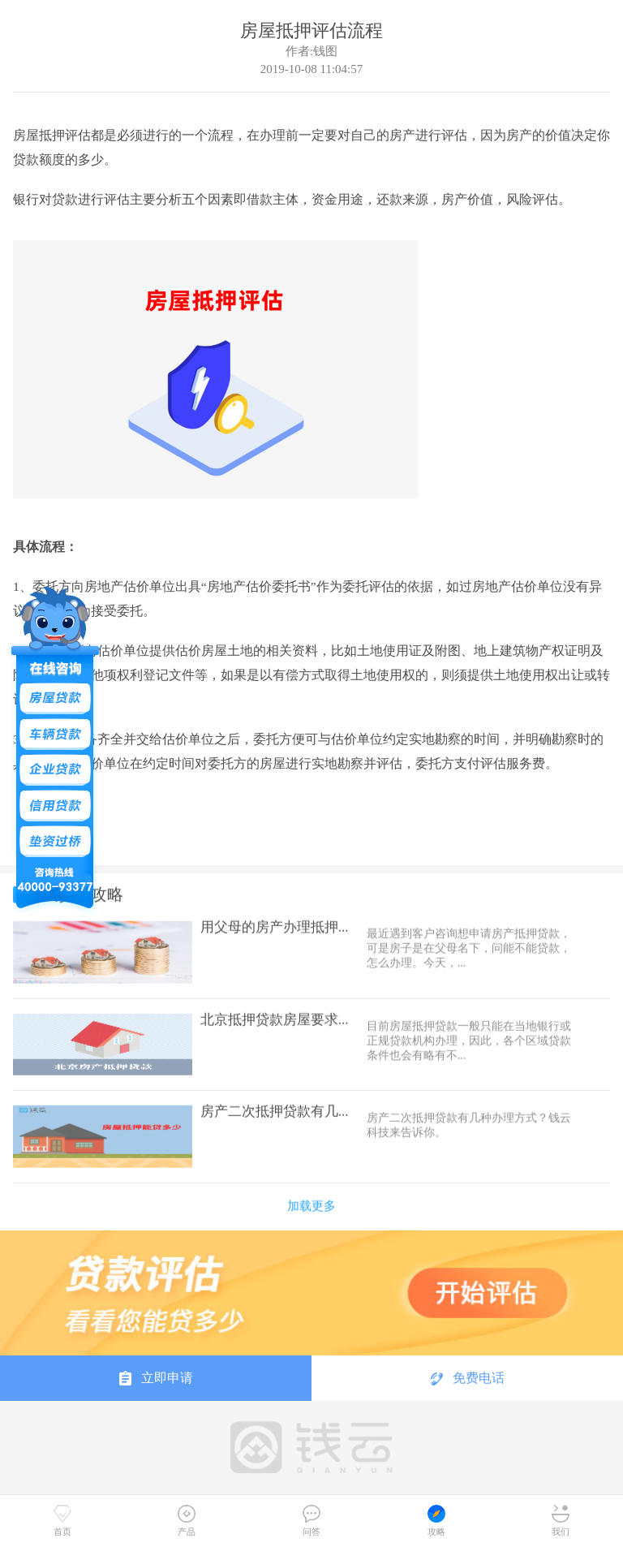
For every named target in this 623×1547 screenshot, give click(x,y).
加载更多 (311, 1197)
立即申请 (156, 1378)
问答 (311, 1520)
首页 (62, 1520)
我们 (560, 1520)
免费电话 (468, 1378)
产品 (186, 1520)
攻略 (436, 1520)
